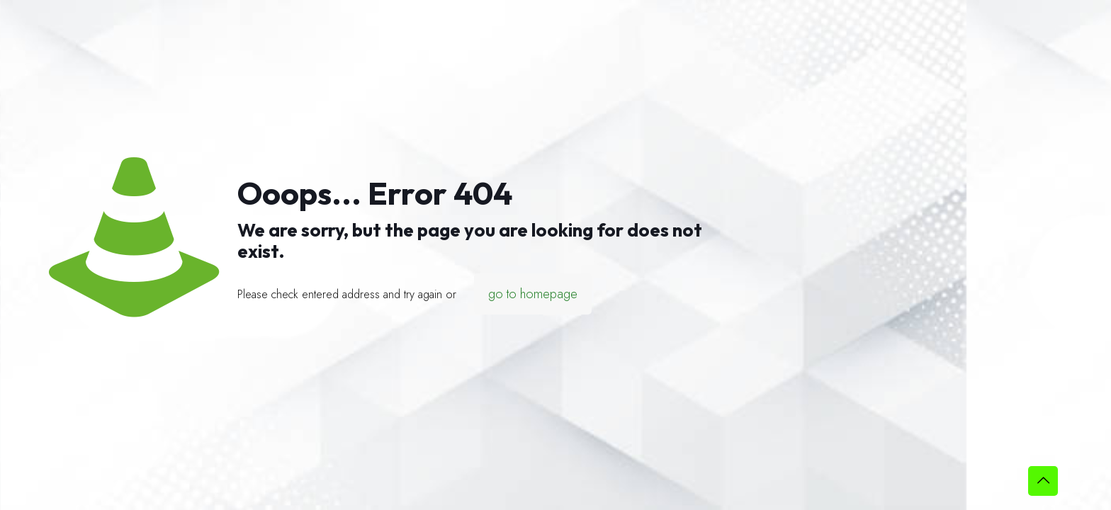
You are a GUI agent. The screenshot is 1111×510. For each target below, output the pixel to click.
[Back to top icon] (1043, 481)
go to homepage (532, 294)
